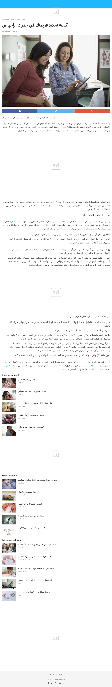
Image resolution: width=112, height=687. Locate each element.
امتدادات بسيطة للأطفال (27, 492)
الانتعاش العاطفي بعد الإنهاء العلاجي (32, 415)
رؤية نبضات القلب (91, 365)
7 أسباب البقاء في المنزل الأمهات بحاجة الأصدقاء (37, 544)
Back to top (56, 675)
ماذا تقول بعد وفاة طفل (27, 379)
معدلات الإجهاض (10, 365)
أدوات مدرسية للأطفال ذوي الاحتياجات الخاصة (36, 568)
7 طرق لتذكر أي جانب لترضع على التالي (33, 528)
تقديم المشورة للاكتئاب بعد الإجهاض (32, 391)
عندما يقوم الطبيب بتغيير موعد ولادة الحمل (34, 556)
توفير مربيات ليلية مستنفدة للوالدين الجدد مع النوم (37, 480)
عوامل (14, 221)
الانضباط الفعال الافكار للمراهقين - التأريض (35, 580)
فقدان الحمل (21, 19)
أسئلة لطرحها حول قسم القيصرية (31, 516)
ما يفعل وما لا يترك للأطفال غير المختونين (34, 592)
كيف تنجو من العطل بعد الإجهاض (31, 427)
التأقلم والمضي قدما (8, 19)
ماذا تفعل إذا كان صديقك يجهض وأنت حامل (35, 403)
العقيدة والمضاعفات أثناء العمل (30, 504)
